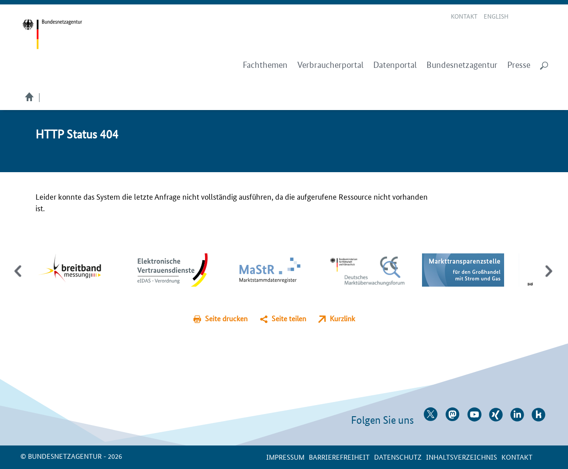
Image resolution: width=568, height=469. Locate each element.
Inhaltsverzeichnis (461, 456)
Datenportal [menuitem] (395, 65)
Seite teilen (289, 318)
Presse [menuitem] (518, 65)
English (496, 16)
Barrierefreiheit (339, 456)
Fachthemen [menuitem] (265, 65)
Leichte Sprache (521, 16)
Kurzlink (342, 318)
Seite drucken (226, 318)
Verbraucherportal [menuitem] (330, 65)
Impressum (285, 456)
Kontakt (464, 16)
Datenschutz (398, 456)
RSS (544, 16)
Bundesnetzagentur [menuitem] (461, 65)
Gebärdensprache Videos (532, 16)
